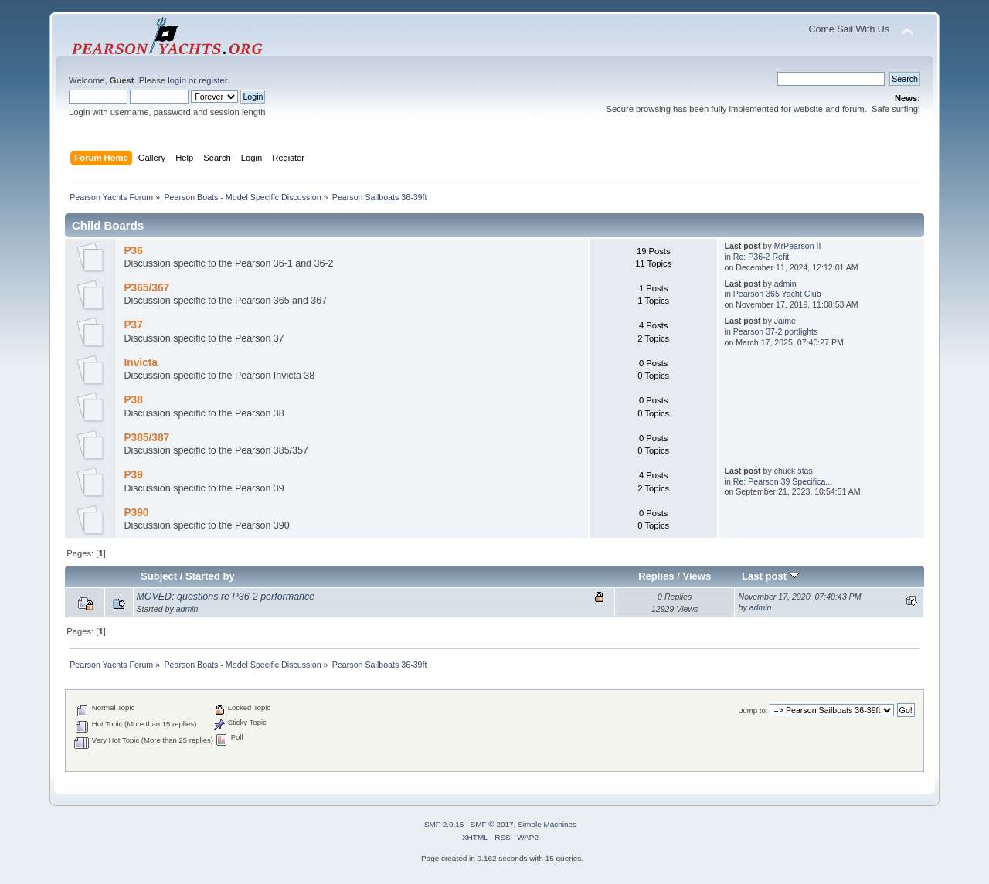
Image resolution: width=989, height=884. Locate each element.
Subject (159, 576)
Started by (210, 576)
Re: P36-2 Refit (761, 256)
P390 (136, 512)
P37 (133, 325)
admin (785, 283)
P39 (133, 475)
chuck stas (793, 470)
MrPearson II (797, 245)
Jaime (785, 320)
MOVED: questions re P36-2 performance (225, 596)
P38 (133, 400)
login (177, 80)
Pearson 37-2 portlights (775, 331)
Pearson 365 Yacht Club (777, 293)
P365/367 (146, 288)
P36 (133, 251)
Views (696, 576)
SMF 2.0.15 (444, 824)
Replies (656, 576)
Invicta (140, 363)
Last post (770, 576)
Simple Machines (547, 824)
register (213, 80)
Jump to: (753, 710)
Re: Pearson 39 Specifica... (782, 481)
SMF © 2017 (492, 824)
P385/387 (146, 438)
